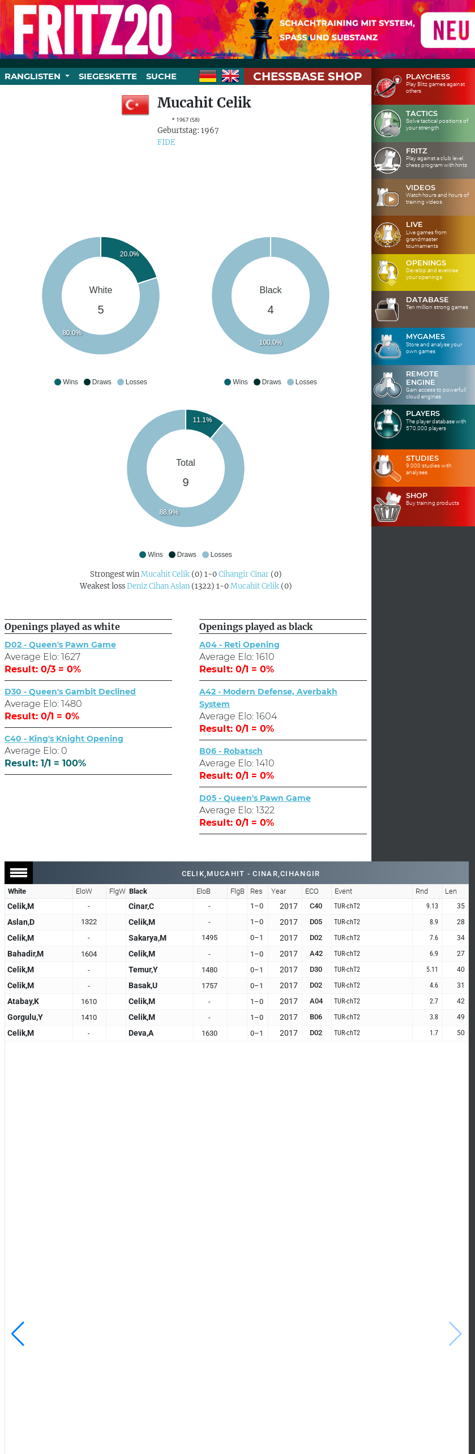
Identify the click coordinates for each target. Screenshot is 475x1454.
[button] (17, 1334)
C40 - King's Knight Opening (64, 739)
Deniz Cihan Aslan (158, 586)
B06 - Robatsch (231, 751)
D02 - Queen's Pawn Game (60, 645)
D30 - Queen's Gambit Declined (70, 692)
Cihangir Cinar (244, 574)
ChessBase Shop (307, 76)
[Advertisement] (186, 185)
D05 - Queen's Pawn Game (255, 798)
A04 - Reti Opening (239, 645)
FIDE (166, 142)
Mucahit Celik (165, 574)
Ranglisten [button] (34, 76)
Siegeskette (108, 76)
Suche (161, 76)
